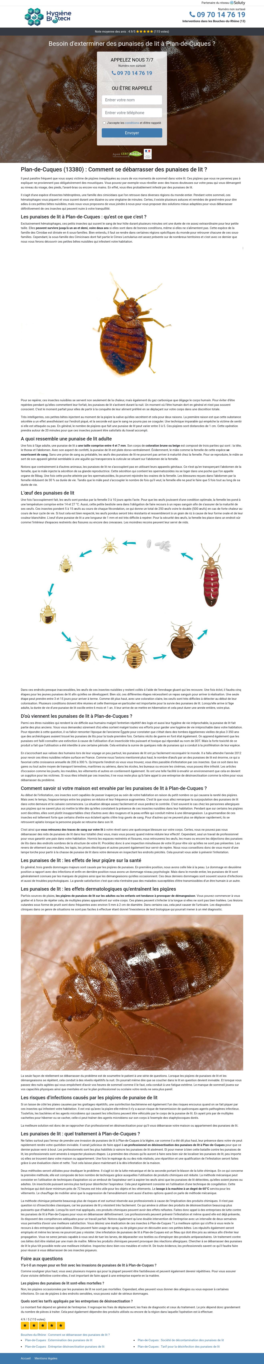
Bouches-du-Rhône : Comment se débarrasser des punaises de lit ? (65, 1335)
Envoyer (132, 132)
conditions (132, 123)
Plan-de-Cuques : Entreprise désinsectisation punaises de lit (65, 1346)
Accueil (26, 1358)
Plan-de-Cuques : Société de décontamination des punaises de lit (181, 1340)
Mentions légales (46, 1358)
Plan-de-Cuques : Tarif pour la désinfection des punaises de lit (179, 1346)
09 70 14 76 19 (217, 15)
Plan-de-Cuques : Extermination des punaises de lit (58, 1340)
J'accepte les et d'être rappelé (134, 123)
